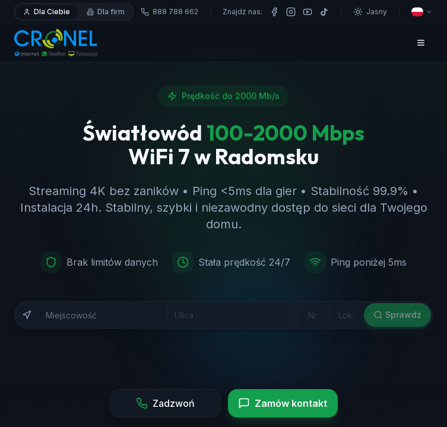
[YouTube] (307, 12)
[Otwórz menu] (421, 43)
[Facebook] (274, 12)
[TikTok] (324, 12)
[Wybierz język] (422, 12)
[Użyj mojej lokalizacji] (27, 320)
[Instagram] (291, 12)
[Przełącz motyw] (370, 12)
